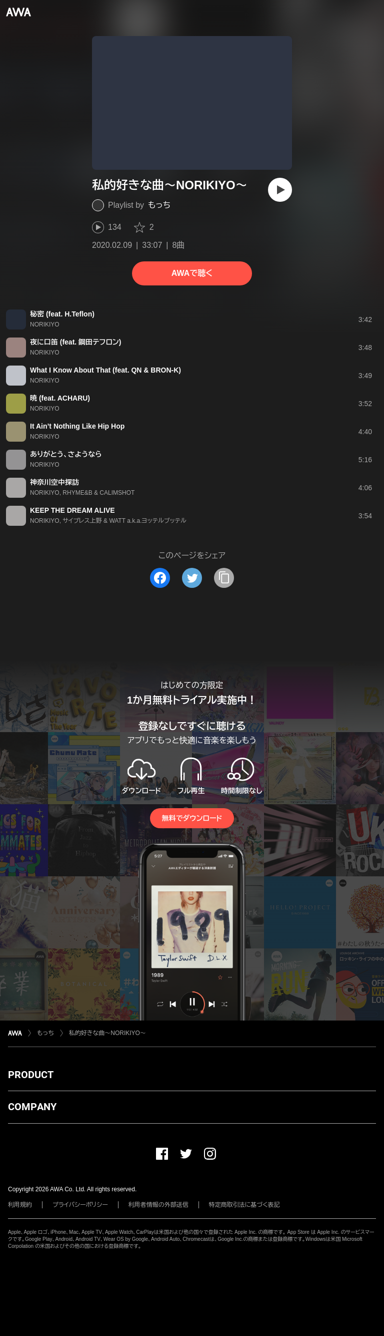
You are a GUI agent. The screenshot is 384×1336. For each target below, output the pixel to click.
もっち (159, 205)
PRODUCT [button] (31, 1075)
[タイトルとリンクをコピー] (224, 578)
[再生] (280, 190)
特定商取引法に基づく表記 (244, 1204)
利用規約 (20, 1204)
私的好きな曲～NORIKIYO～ (107, 1033)
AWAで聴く (192, 273)
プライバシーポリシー (80, 1204)
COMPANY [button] (32, 1107)
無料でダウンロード (192, 818)
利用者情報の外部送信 (158, 1204)
